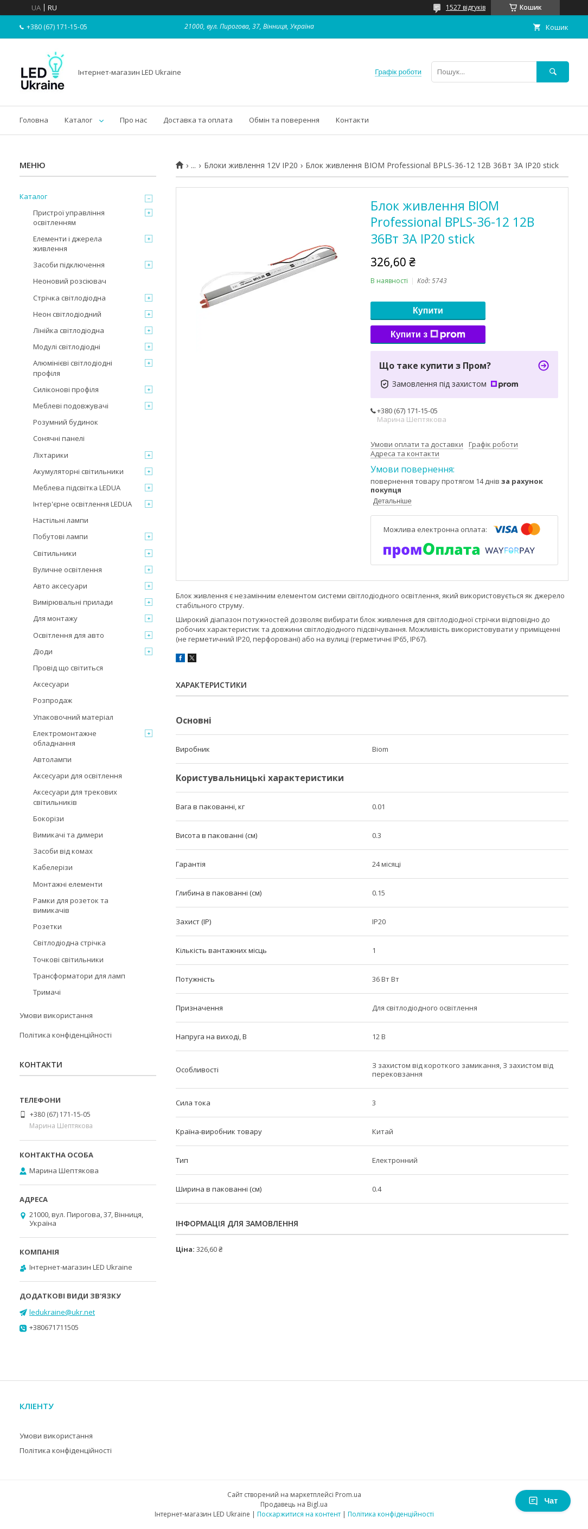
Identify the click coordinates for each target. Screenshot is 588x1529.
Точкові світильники (68, 959)
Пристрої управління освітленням (69, 217)
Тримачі (47, 992)
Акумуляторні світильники (78, 471)
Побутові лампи (60, 536)
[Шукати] (552, 71)
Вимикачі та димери (68, 835)
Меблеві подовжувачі (70, 406)
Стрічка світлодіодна (69, 298)
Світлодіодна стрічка (69, 943)
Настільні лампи (60, 520)
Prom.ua (348, 1494)
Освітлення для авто (68, 635)
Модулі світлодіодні (66, 346)
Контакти (352, 120)
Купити (428, 310)
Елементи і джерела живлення (67, 243)
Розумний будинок (65, 422)
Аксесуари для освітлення (77, 776)
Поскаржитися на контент (299, 1514)
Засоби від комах (63, 851)
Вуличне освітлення (67, 569)
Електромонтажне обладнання (65, 738)
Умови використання (56, 1015)
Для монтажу (55, 618)
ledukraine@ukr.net (62, 1312)
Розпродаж (52, 700)
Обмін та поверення (284, 120)
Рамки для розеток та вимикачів (70, 905)
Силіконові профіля (66, 389)
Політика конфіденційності (66, 1035)
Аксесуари (51, 684)
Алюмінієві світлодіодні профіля (72, 368)
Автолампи (52, 759)
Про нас (133, 120)
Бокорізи (48, 818)
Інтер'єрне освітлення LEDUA (82, 504)
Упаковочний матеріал (73, 717)
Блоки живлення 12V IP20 (251, 165)
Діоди (43, 651)
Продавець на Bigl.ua (294, 1504)
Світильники (54, 553)
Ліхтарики (50, 455)
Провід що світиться (68, 668)
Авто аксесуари (60, 586)
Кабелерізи (53, 867)
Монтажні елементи (68, 884)
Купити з (428, 335)
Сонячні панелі (59, 438)
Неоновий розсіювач (69, 281)
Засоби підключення (69, 265)
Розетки (47, 926)
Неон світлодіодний (67, 314)
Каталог (78, 120)
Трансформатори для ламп (79, 976)
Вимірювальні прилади (73, 602)
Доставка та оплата (198, 120)
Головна (34, 120)
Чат (543, 1501)
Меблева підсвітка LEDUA (76, 487)
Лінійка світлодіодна (68, 330)
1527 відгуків (465, 7)
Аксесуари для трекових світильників (75, 797)
